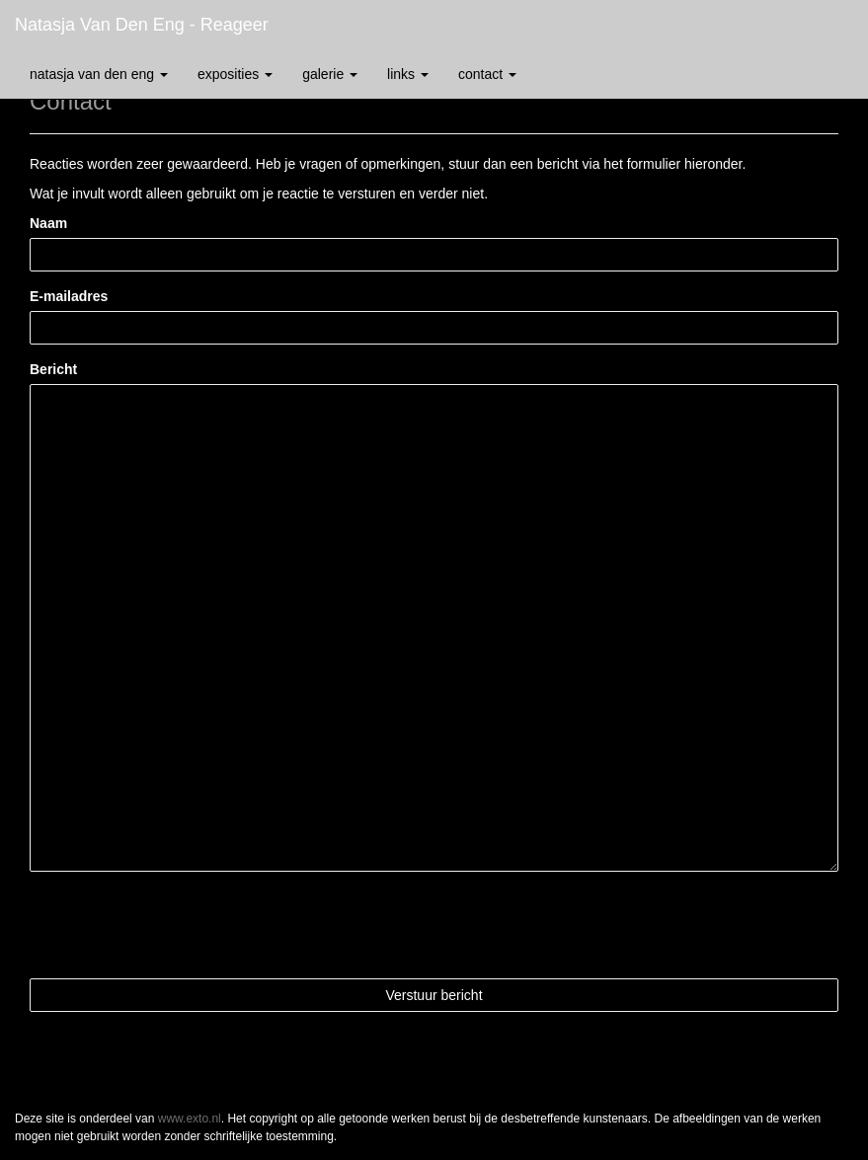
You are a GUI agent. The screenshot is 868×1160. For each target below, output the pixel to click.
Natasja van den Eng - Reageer (142, 25)
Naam (48, 223)
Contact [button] (487, 74)
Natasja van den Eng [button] (99, 74)
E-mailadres (69, 296)
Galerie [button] (329, 74)
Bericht (53, 369)
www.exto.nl (189, 1118)
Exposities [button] (235, 74)
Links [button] (408, 74)
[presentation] (180, 925)
